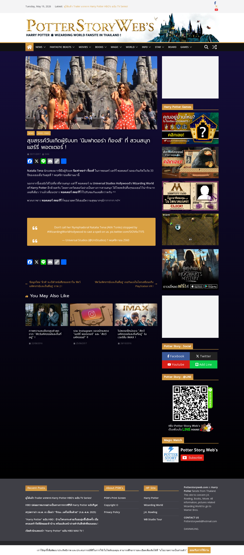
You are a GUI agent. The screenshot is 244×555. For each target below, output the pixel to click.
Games (184, 47)
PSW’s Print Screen (115, 497)
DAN (47, 154)
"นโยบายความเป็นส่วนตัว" (173, 550)
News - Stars (43, 133)
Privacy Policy (112, 512)
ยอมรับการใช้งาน (199, 550)
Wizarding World (153, 505)
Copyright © (111, 505)
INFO (145, 47)
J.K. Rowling (150, 512)
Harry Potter (151, 497)
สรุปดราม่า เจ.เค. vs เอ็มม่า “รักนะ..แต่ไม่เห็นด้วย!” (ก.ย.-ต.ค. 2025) (60, 512)
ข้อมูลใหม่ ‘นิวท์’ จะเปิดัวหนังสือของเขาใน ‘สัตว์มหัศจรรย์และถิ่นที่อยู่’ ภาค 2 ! (52, 284)
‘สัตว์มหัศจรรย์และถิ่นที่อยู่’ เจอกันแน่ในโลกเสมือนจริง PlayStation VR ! (126, 284)
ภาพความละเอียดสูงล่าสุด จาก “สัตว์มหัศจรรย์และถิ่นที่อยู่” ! (45, 334)
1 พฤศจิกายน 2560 (118, 240)
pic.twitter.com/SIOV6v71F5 (127, 232)
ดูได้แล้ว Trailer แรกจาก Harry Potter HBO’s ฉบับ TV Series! (96, 6)
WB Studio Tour (153, 519)
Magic (114, 47)
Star (158, 47)
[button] (44, 47)
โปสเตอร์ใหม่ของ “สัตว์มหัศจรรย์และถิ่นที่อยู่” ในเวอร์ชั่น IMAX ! (132, 334)
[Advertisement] (190, 77)
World (130, 47)
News (39, 47)
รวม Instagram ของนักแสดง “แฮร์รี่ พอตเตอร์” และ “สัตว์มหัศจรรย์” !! (91, 334)
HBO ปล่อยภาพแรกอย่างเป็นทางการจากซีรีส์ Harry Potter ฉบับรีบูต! (61, 505)
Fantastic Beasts (60, 47)
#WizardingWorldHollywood (65, 232)
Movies (83, 47)
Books (99, 47)
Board (172, 47)
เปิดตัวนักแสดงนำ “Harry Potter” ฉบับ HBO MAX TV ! (54, 530)
